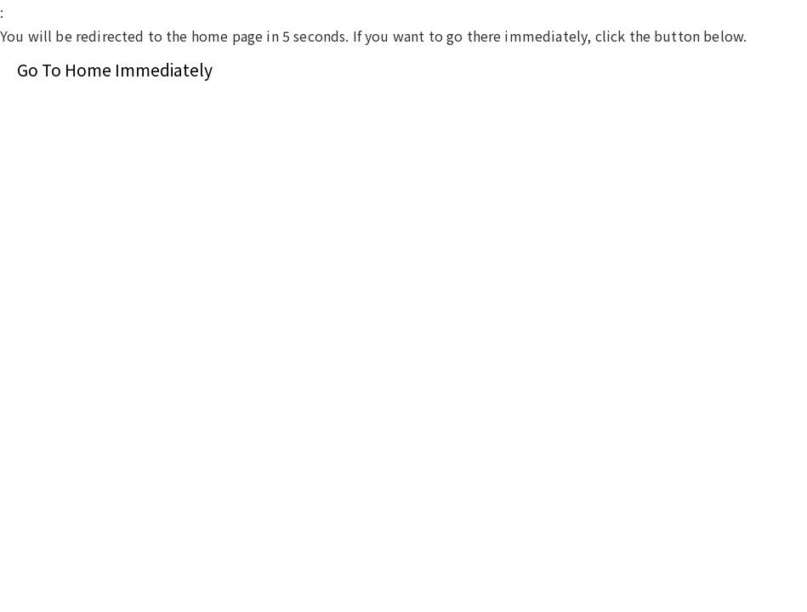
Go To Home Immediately (115, 70)
